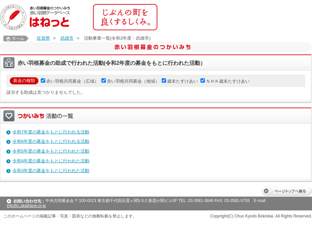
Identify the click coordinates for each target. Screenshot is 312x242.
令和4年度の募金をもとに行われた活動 (50, 160)
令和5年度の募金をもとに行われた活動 (50, 151)
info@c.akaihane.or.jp (26, 205)
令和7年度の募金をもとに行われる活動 (50, 131)
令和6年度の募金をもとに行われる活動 (50, 141)
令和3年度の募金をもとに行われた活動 (50, 170)
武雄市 (66, 38)
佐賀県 (43, 38)
